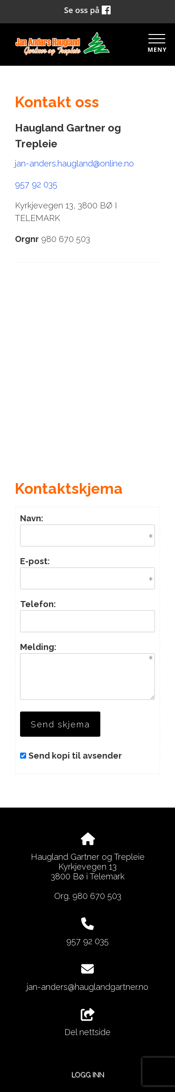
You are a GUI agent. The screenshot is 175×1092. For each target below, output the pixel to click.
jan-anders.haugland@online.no (74, 163)
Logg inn (87, 1074)
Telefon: (38, 604)
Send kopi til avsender (75, 755)
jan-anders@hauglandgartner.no (87, 987)
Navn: (31, 518)
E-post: (35, 561)
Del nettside (87, 1023)
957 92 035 (36, 184)
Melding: (38, 647)
